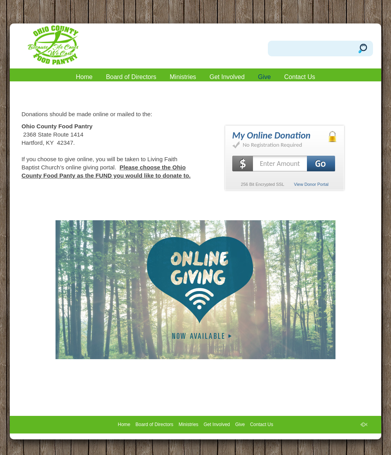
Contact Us (299, 77)
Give (264, 77)
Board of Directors (131, 77)
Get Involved (227, 77)
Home (84, 77)
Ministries (183, 77)
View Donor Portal (311, 184)
